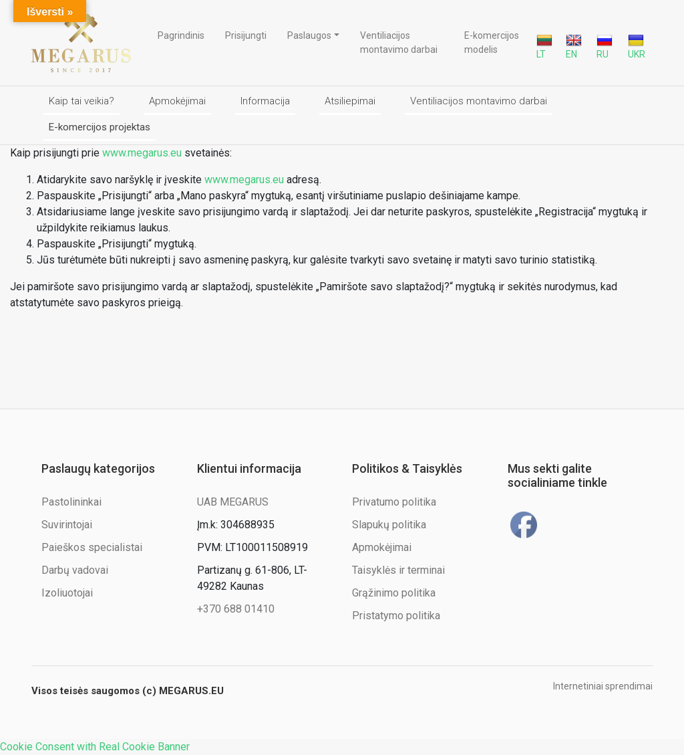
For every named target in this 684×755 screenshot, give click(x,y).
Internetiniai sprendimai (603, 686)
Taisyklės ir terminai (398, 570)
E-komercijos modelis (491, 42)
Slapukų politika (389, 524)
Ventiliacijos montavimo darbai (399, 42)
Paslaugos (309, 35)
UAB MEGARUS (233, 502)
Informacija (265, 101)
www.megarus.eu (142, 152)
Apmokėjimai (177, 101)
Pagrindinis (181, 35)
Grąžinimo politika (394, 592)
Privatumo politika (394, 502)
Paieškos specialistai (91, 547)
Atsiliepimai (350, 101)
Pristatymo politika (396, 615)
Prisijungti (246, 35)
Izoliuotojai (67, 592)
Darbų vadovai (74, 570)
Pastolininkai (71, 502)
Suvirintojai (66, 524)
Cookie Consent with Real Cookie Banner (95, 746)
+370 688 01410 (236, 609)
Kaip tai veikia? (81, 101)
